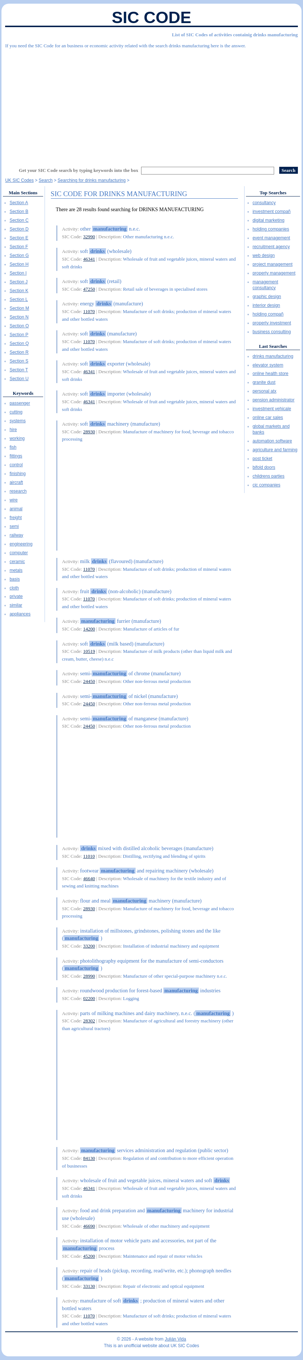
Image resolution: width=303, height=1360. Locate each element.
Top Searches (273, 192)
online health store (270, 373)
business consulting (272, 331)
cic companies (266, 485)
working (17, 438)
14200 (89, 629)
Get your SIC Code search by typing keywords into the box (78, 170)
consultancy (264, 202)
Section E (19, 237)
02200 (89, 998)
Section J (18, 281)
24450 (89, 681)
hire (13, 429)
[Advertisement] (151, 104)
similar (16, 605)
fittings (16, 456)
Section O (19, 325)
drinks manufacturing (273, 356)
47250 (89, 289)
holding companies (271, 229)
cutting (16, 412)
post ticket (262, 458)
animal (16, 508)
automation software (272, 441)
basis (15, 579)
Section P (19, 334)
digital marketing (268, 220)
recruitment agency (271, 246)
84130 (89, 1158)
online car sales (268, 417)
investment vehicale (272, 408)
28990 (89, 976)
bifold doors (264, 467)
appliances (20, 614)
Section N (19, 317)
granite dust (264, 382)
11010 (89, 856)
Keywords (23, 393)
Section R (19, 352)
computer (19, 552)
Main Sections (23, 192)
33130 (89, 1286)
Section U (19, 378)
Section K (19, 290)
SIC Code (152, 17)
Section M (19, 308)
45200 (89, 1256)
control (16, 464)
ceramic (17, 561)
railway (16, 535)
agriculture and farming (275, 449)
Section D (19, 229)
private (16, 596)
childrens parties (268, 476)
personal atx (264, 391)
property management (274, 273)
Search (46, 180)
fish (13, 447)
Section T (19, 369)
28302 (89, 1020)
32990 (89, 236)
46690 (89, 1226)
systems (18, 420)
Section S (19, 361)
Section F (19, 246)
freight (16, 517)
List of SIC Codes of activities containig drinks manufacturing (235, 34)
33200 (89, 946)
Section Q (19, 343)
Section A (19, 202)
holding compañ (268, 314)
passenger (20, 403)
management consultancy (265, 284)
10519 (89, 651)
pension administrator (274, 400)
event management (271, 237)
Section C (19, 220)
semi (14, 526)
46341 (89, 259)
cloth (14, 588)
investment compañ (272, 211)
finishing (18, 473)
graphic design (267, 296)
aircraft (16, 482)
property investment (272, 323)
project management (272, 264)
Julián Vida (175, 1339)
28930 (89, 431)
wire (14, 500)
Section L (19, 299)
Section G (19, 255)
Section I (18, 273)
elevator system (268, 365)
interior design (266, 305)
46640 (89, 878)
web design (264, 255)
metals (16, 570)
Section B (19, 211)
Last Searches (273, 346)
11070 (89, 311)
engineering (21, 544)
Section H (19, 264)
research (18, 491)
